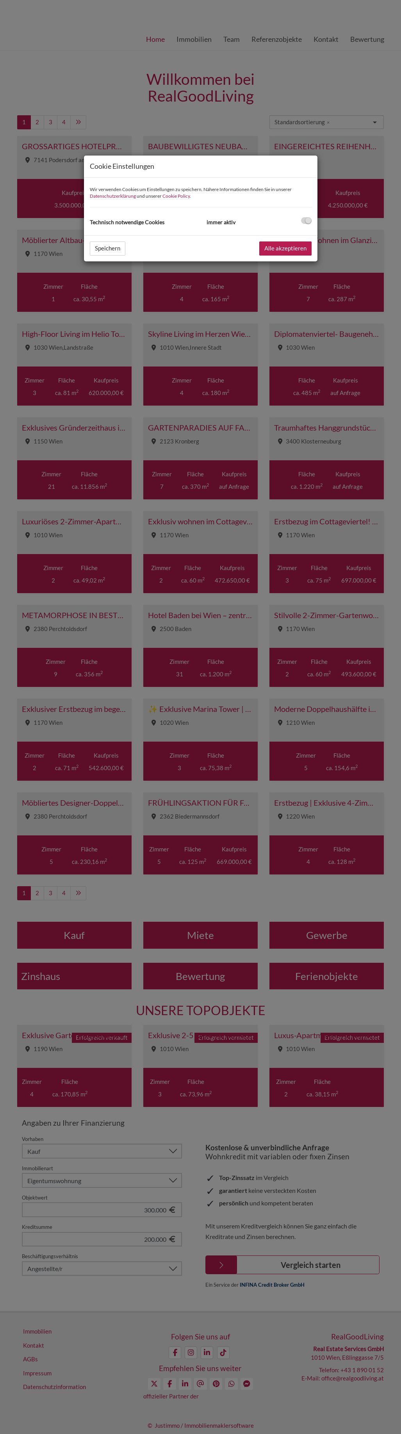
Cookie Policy (176, 196)
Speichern (107, 248)
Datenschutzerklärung (113, 196)
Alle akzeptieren (285, 248)
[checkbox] (306, 220)
